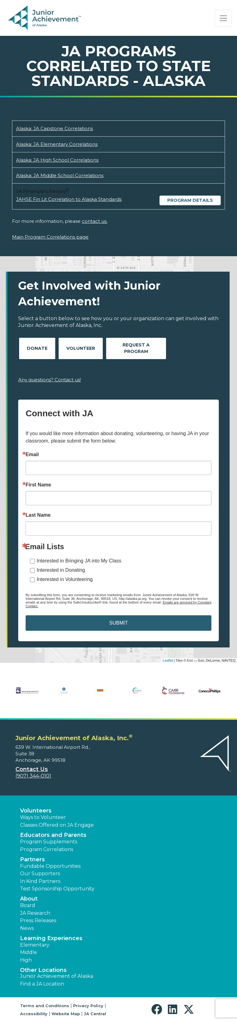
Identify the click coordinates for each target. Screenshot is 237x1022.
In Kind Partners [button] (40, 881)
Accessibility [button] (34, 1013)
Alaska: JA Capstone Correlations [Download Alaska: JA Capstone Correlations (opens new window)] (54, 128)
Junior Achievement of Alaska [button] (56, 976)
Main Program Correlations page (50, 237)
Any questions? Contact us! (49, 380)
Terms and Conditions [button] (44, 1005)
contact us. (94, 221)
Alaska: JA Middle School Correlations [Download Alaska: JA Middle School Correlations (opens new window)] (59, 175)
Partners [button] (32, 859)
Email (32, 454)
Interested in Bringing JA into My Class (79, 560)
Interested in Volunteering (65, 579)
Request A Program (136, 348)
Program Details (190, 200)
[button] (158, 1009)
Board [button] (27, 905)
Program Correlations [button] (46, 849)
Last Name (38, 515)
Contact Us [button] (31, 769)
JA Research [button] (35, 913)
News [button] (27, 928)
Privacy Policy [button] (88, 1005)
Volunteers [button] (36, 810)
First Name (38, 484)
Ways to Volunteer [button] (43, 817)
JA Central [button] (95, 1013)
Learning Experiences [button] (51, 938)
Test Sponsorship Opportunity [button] (57, 889)
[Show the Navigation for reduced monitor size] (223, 18)
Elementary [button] (34, 945)
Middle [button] (28, 952)
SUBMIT (118, 622)
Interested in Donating (61, 570)
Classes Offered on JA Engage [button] (57, 825)
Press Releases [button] (38, 920)
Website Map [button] (66, 1013)
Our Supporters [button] (40, 873)
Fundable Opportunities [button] (50, 866)
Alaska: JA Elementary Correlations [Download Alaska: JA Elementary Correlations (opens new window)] (57, 144)
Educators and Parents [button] (53, 835)
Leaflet (168, 660)
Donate (37, 348)
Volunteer (80, 348)
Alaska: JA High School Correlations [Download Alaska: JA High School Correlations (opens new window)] (57, 160)
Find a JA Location (42, 984)
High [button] (26, 960)
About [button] (29, 898)
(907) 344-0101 (33, 776)
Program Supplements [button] (48, 842)
